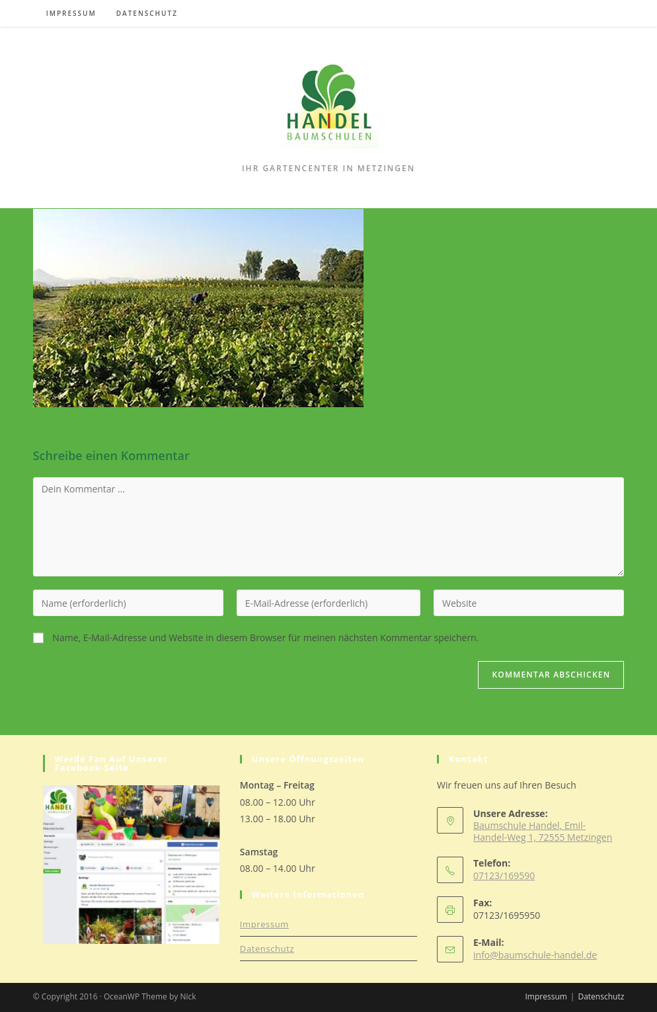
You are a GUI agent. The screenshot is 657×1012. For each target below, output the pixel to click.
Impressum (264, 924)
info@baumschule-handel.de (535, 955)
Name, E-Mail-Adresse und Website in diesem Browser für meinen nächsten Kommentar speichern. (265, 637)
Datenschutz (267, 948)
